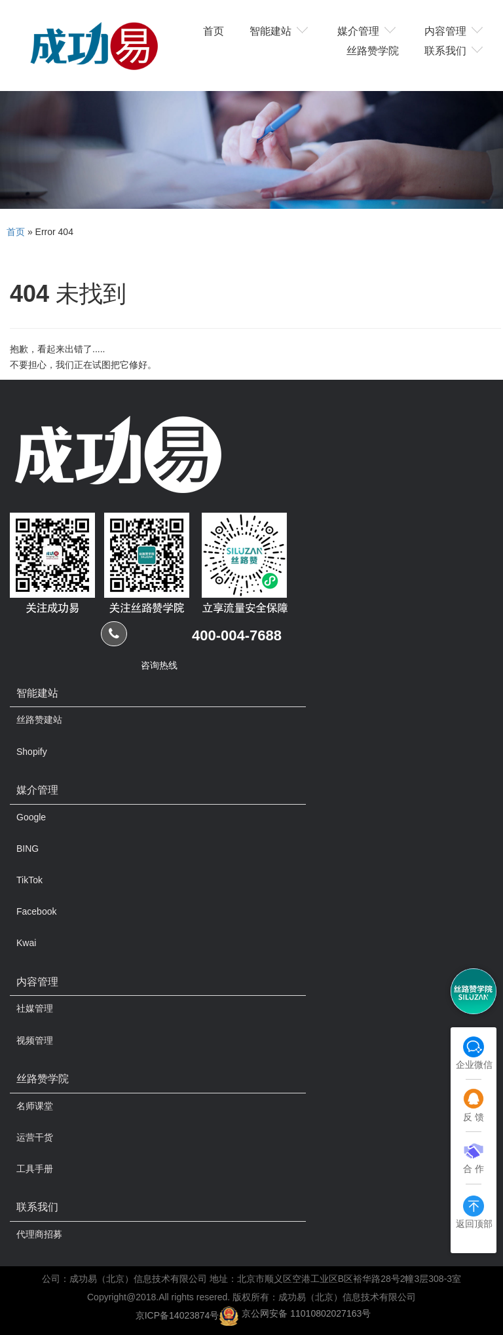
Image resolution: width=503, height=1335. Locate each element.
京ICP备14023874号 (177, 1314)
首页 (213, 30)
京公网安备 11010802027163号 (306, 1313)
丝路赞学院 (372, 50)
